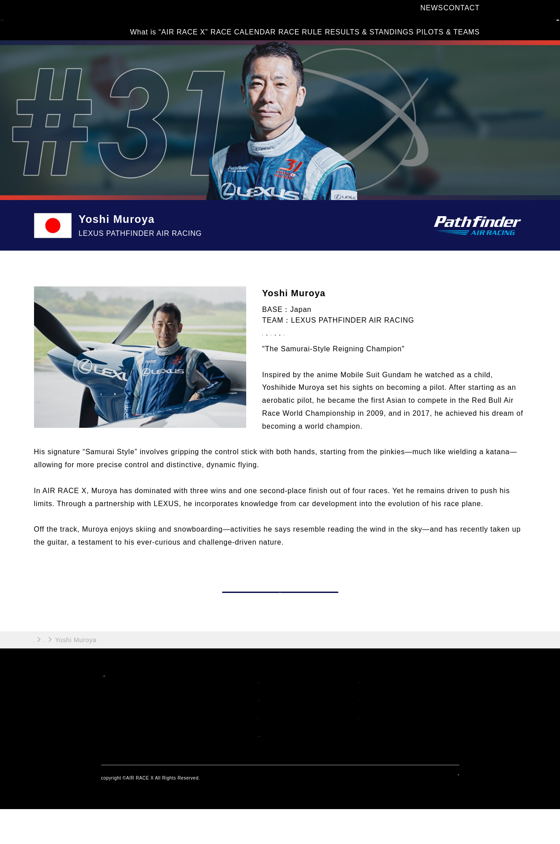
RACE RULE (294, 26)
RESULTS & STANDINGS (365, 26)
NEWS (427, 14)
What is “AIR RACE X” (158, 26)
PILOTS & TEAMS (445, 26)
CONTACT (458, 14)
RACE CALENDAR (233, 26)
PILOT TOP (277, 616)
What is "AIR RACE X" (290, 715)
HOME (44, 674)
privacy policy (444, 812)
